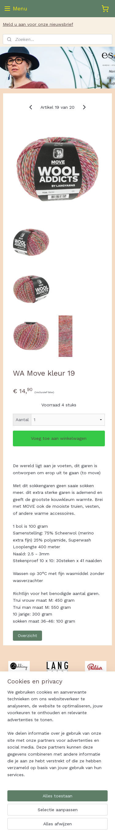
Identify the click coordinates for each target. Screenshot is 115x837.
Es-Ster (14, 772)
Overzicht (27, 635)
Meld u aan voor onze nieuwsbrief (38, 24)
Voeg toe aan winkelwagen (58, 438)
